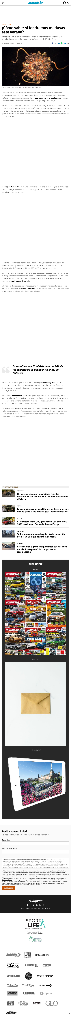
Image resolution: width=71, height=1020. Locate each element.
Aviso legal (41, 908)
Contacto (22, 908)
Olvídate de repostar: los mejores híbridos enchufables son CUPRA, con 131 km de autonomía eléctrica (42, 496)
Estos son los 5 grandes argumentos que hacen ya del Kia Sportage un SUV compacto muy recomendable (42, 549)
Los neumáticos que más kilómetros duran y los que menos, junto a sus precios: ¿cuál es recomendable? (43, 510)
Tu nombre (6, 840)
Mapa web (48, 908)
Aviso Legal (13, 864)
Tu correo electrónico (9, 848)
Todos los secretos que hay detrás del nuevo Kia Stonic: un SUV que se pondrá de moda (41, 535)
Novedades (20, 491)
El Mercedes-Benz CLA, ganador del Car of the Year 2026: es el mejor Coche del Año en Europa (42, 523)
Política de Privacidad (23, 864)
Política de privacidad (31, 908)
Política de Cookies (36, 864)
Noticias (19, 506)
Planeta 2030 (6, 24)
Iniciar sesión (64, 2)
